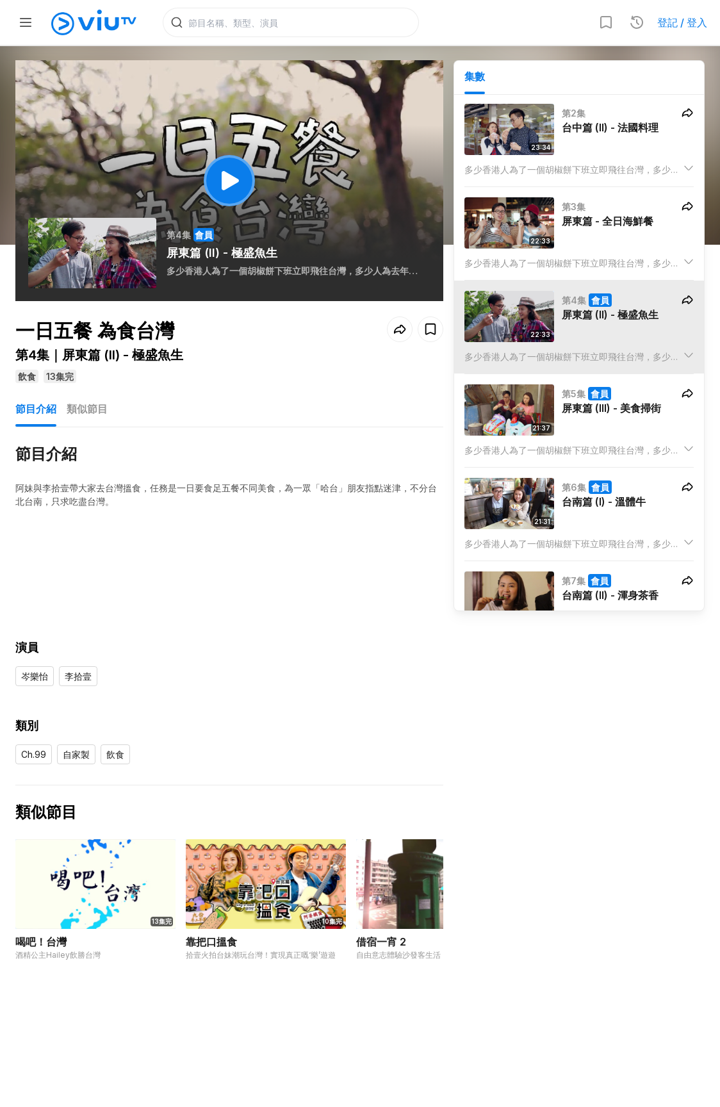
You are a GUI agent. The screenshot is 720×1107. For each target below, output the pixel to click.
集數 (474, 77)
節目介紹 (35, 410)
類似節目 (87, 410)
